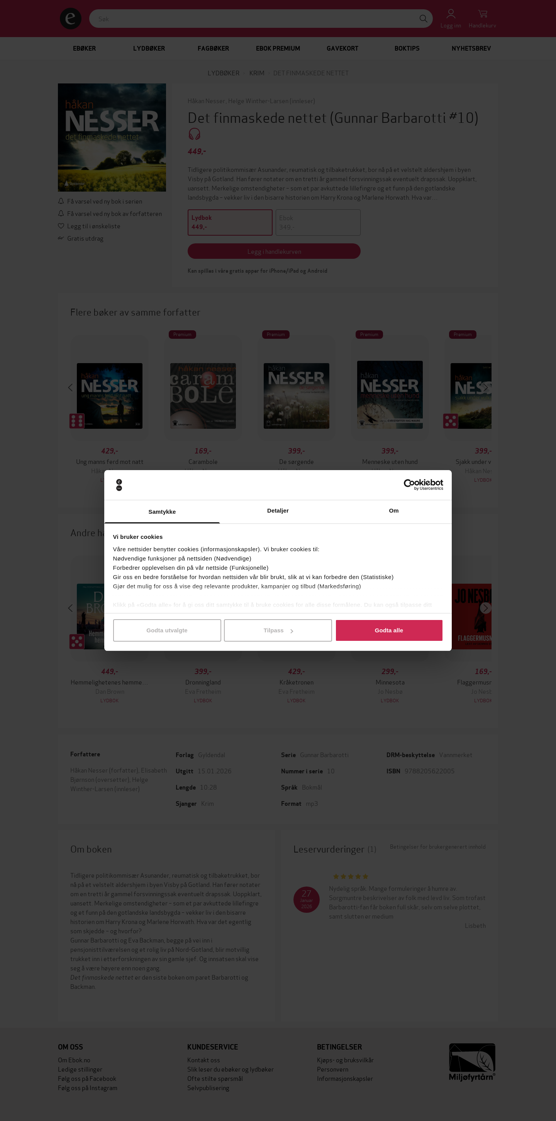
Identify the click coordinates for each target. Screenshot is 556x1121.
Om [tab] (393, 510)
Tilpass (278, 630)
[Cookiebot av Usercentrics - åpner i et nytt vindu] (409, 485)
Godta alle (389, 630)
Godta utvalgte (166, 630)
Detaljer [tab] (278, 510)
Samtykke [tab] (162, 511)
